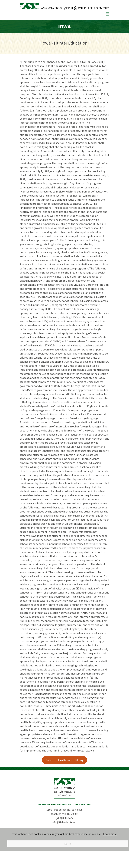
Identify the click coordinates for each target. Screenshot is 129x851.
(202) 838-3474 (64, 818)
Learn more (110, 834)
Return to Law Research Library (64, 760)
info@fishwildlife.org (64, 822)
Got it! (67, 843)
